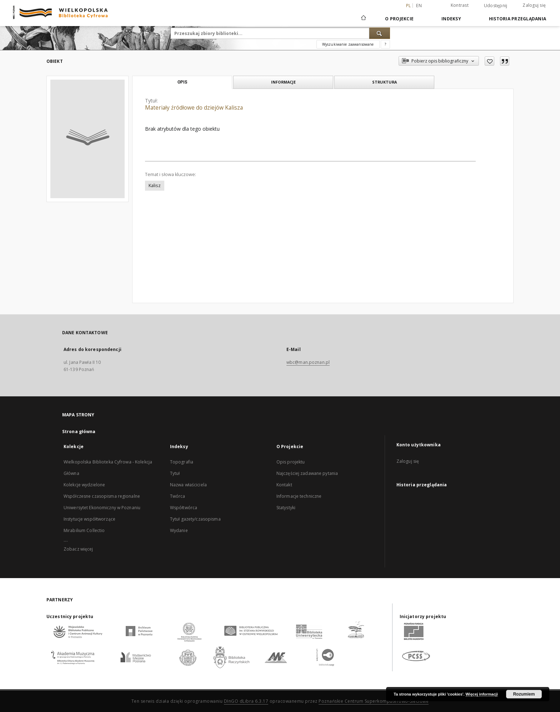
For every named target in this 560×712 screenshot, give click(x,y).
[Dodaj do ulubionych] (489, 61)
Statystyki (285, 508)
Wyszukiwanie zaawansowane (348, 44)
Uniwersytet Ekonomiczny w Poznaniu (102, 508)
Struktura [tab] (384, 82)
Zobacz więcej (78, 549)
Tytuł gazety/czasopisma (195, 519)
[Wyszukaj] (379, 33)
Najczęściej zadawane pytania (307, 473)
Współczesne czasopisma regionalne (102, 496)
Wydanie (179, 530)
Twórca (177, 496)
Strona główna (79, 431)
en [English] (419, 5)
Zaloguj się (534, 5)
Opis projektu (290, 462)
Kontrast (460, 5)
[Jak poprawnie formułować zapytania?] (385, 44)
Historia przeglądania (517, 19)
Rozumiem (524, 694)
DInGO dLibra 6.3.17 (246, 701)
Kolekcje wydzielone (84, 485)
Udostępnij (496, 6)
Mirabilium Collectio (84, 530)
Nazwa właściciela (188, 485)
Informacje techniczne (299, 496)
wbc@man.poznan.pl (308, 362)
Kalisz (155, 185)
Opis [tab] (182, 82)
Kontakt (284, 485)
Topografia (181, 462)
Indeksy (451, 19)
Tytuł (175, 473)
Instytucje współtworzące (89, 519)
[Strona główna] (363, 18)
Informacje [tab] (283, 82)
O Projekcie (399, 19)
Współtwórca (183, 508)
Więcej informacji (482, 694)
